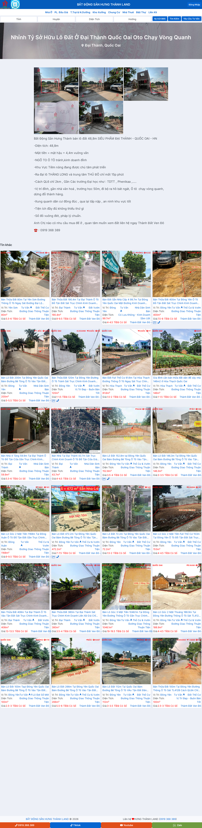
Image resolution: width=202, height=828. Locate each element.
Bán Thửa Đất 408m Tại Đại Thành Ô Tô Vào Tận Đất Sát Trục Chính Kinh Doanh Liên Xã (23, 614)
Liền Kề (153, 12)
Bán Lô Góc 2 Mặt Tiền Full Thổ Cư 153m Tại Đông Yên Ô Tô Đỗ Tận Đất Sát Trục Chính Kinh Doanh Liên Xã (176, 536)
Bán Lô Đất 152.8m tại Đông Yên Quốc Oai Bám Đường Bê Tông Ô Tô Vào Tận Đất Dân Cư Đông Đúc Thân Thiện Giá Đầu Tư (124, 457)
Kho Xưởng (99, 12)
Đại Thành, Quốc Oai (102, 45)
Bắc (91, 487)
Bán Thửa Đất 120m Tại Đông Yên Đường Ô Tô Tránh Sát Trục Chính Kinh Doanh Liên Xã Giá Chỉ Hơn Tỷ (75, 379)
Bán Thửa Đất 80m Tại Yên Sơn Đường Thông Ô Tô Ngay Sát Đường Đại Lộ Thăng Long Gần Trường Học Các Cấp (23, 301)
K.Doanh (81, 331)
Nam (138, 409)
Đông (139, 253)
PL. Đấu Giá (61, 12)
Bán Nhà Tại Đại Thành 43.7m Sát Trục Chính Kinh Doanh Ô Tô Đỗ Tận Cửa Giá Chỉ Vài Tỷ (74, 457)
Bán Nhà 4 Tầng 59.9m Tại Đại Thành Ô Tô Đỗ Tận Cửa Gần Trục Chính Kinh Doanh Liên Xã (23, 457)
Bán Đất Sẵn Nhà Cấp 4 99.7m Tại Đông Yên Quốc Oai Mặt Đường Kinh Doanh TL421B (125, 301)
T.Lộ (132, 253)
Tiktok (76, 825)
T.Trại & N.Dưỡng (80, 12)
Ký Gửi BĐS (160, 18)
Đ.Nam (191, 253)
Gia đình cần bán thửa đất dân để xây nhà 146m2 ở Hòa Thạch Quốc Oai (177, 379)
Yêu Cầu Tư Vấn (191, 18)
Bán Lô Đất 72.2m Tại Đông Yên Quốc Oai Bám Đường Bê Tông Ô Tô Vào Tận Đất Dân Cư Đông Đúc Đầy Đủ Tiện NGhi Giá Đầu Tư (126, 536)
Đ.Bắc (90, 331)
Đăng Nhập (194, 4)
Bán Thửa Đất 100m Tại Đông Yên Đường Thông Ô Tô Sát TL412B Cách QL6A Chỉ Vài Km (176, 688)
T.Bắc (38, 331)
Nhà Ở (48, 12)
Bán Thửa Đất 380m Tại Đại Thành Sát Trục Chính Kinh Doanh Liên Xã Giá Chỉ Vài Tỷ (74, 614)
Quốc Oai (6, 253)
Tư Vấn (26, 307)
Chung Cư (114, 12)
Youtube (126, 825)
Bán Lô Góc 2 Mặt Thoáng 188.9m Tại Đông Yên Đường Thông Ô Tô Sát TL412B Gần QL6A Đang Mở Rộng (176, 614)
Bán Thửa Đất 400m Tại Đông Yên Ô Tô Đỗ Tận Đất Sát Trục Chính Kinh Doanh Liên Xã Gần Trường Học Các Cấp (175, 301)
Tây (192, 409)
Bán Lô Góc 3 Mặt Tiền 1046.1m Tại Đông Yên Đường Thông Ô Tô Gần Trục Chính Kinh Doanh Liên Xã (125, 614)
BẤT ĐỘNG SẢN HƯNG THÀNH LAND (47, 819)
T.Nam (40, 253)
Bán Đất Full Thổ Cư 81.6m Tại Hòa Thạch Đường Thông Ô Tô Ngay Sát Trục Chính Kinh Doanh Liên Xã (126, 379)
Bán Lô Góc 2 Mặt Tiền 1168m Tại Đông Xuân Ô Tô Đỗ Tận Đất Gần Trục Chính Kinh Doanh (23, 536)
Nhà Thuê (128, 12)
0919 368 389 (168, 819)
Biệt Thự (141, 12)
